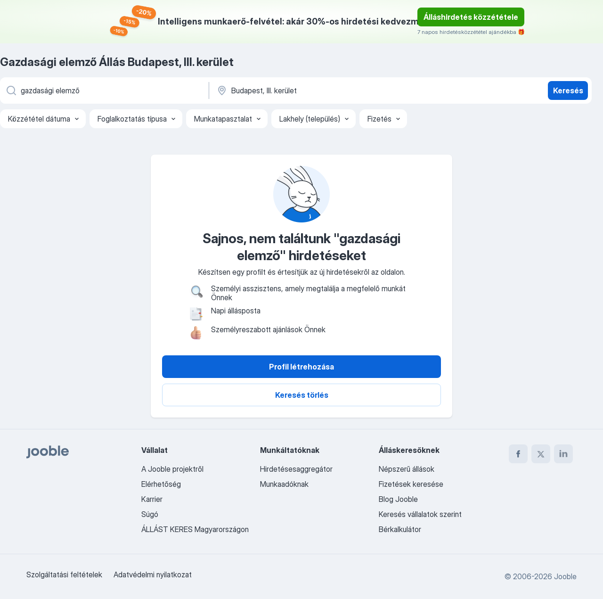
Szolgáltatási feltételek (64, 574)
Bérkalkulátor (400, 529)
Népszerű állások (406, 469)
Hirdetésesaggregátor (296, 469)
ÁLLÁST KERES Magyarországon (195, 529)
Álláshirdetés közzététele (471, 17)
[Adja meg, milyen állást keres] (103, 90)
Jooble (565, 576)
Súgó (149, 514)
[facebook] (518, 453)
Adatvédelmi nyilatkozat (153, 574)
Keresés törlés (301, 395)
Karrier (152, 499)
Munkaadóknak (284, 484)
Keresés (568, 90)
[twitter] (540, 453)
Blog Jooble (398, 499)
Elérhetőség (161, 484)
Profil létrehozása (301, 366)
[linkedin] (563, 453)
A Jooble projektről (172, 469)
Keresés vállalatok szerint (420, 514)
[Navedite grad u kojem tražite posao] (314, 90)
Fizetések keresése (411, 484)
